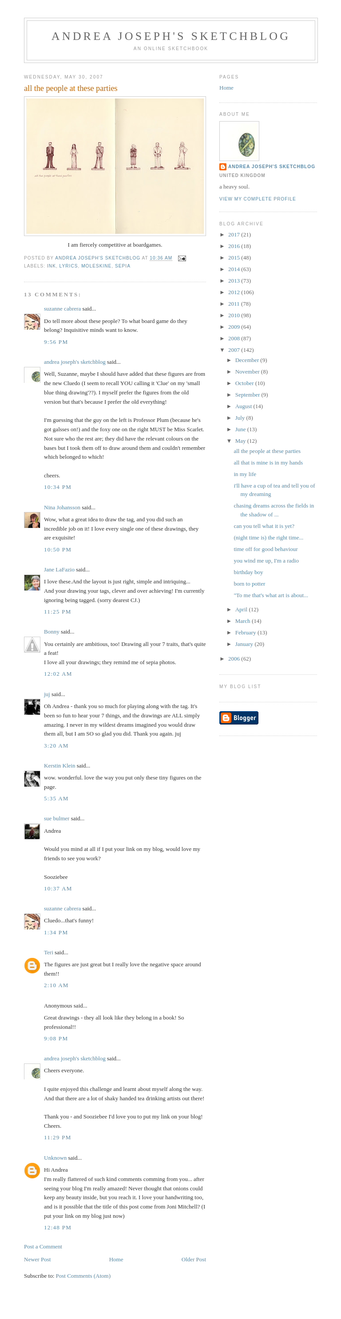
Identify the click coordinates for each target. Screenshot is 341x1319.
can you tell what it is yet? (264, 526)
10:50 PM (57, 549)
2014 (234, 269)
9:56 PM (56, 342)
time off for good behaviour (265, 549)
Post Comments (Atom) (83, 1275)
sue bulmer (56, 818)
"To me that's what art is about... (271, 595)
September (248, 394)
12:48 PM (57, 1227)
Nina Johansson (62, 507)
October (245, 383)
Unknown (55, 1157)
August (244, 406)
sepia (123, 266)
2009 (234, 326)
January (245, 644)
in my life (245, 474)
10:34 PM (57, 487)
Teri (48, 952)
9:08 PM (56, 1038)
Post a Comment (43, 1246)
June (241, 429)
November (248, 371)
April (242, 609)
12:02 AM (58, 673)
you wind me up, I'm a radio (266, 560)
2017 (234, 234)
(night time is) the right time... (268, 537)
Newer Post (37, 1259)
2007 (234, 349)
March (243, 621)
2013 (234, 280)
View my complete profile (257, 199)
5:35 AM (56, 798)
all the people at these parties (267, 451)
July (240, 417)
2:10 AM (56, 985)
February (246, 632)
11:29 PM (57, 1137)
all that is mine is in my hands (268, 462)
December (248, 360)
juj (47, 694)
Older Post (194, 1259)
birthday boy (248, 572)
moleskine (96, 266)
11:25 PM (57, 611)
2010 (234, 315)
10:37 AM (58, 888)
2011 (234, 303)
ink (51, 266)
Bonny (51, 631)
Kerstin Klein (59, 765)
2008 (234, 338)
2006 (234, 658)
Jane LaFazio (59, 569)
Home (116, 1259)
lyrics (68, 266)
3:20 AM (56, 745)
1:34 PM (56, 932)
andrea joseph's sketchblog (171, 36)
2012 (234, 292)
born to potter (249, 583)
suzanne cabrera (62, 308)
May (241, 440)
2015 (234, 257)
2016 (234, 246)
